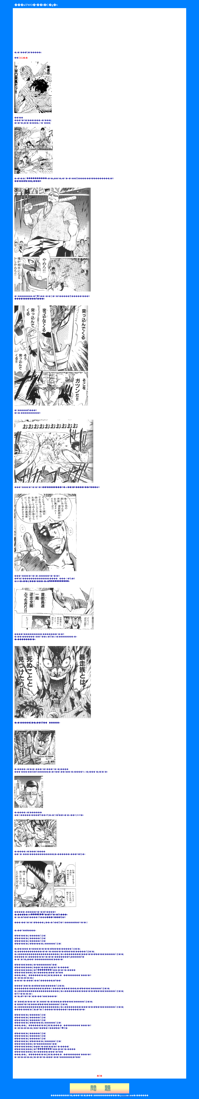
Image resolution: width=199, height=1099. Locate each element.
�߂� (99, 1076)
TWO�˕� (23, 58)
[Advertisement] (35, 30)
